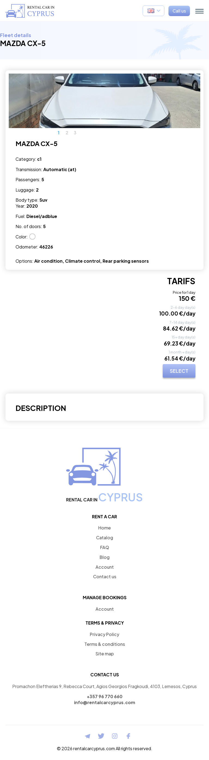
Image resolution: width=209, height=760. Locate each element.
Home (104, 528)
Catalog (104, 537)
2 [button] (67, 132)
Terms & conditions (104, 644)
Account (105, 567)
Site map (105, 653)
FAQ (104, 547)
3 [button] (75, 132)
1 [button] (59, 132)
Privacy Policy (104, 634)
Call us (179, 11)
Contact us (104, 576)
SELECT (179, 371)
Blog (105, 557)
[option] (104, 101)
